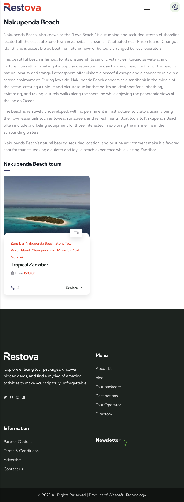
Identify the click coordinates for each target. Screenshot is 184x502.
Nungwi (17, 257)
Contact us (13, 468)
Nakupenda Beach (40, 243)
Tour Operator (108, 404)
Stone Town (64, 243)
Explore (74, 288)
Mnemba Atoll (68, 250)
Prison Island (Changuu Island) (33, 250)
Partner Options (18, 441)
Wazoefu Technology (127, 494)
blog (100, 377)
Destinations (107, 395)
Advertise (12, 459)
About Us (104, 368)
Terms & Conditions (21, 450)
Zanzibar (18, 243)
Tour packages (108, 386)
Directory (104, 413)
